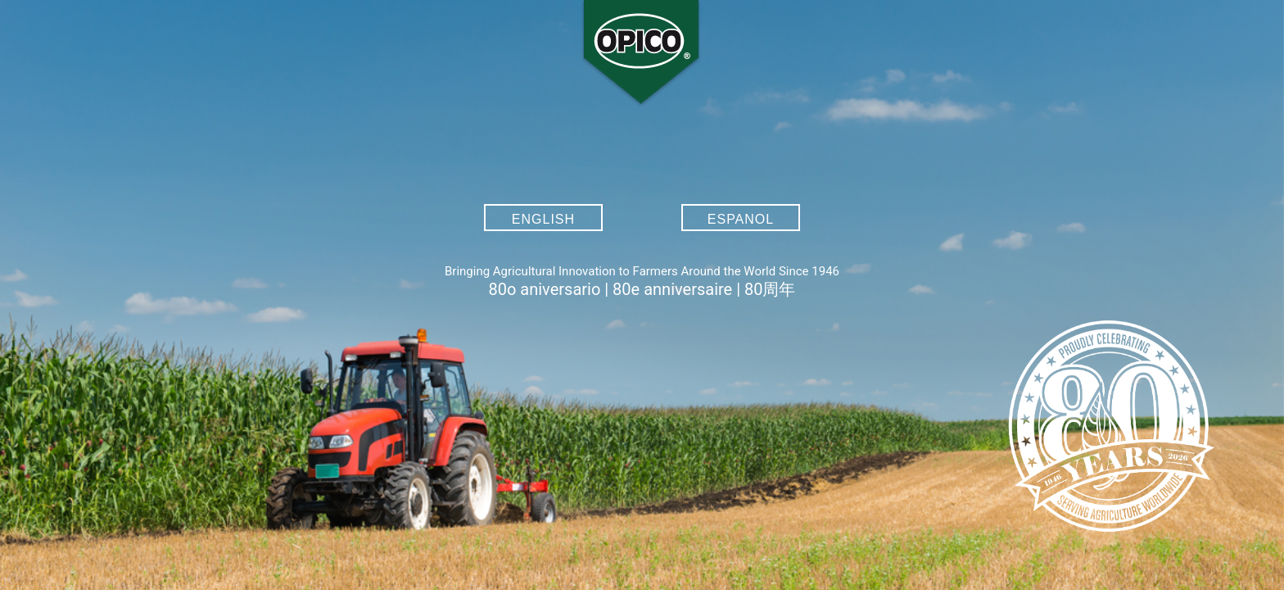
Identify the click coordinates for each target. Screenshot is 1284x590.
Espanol (741, 219)
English (543, 219)
